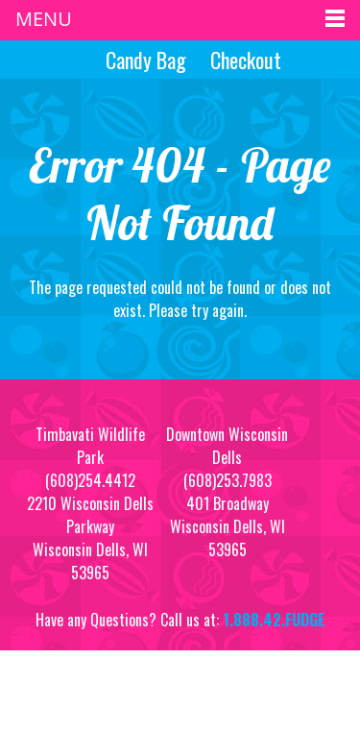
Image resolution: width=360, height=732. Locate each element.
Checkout (245, 59)
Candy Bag (143, 59)
